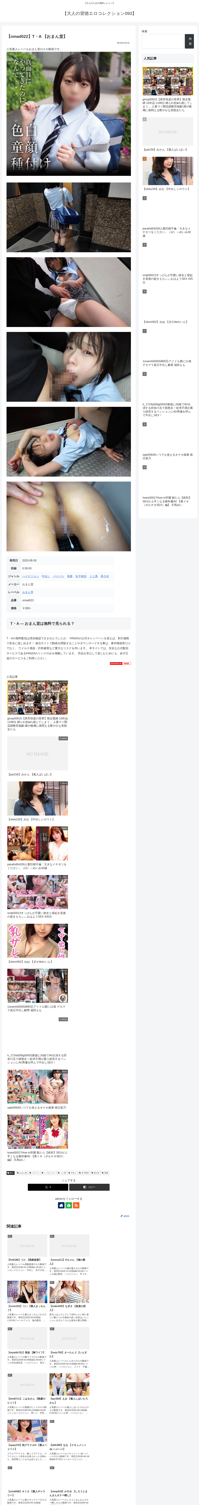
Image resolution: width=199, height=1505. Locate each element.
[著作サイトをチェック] (61, 1205)
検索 (144, 31)
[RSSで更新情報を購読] (76, 1205)
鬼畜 (70, 576)
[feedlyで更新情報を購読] (69, 1205)
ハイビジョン (30, 576)
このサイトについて (184, 1495)
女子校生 (81, 576)
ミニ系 (93, 576)
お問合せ (167, 1495)
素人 (10, 1173)
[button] (89, 1187)
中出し (46, 576)
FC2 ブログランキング (83, 1474)
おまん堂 (27, 592)
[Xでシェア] (48, 1187)
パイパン (58, 576)
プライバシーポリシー (148, 1495)
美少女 (105, 576)
